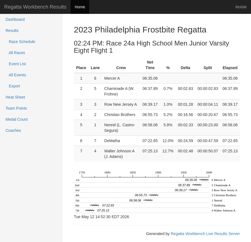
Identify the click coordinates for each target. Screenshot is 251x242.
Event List (16, 64)
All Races (15, 53)
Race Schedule (20, 41)
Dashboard (15, 19)
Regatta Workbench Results (35, 7)
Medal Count (17, 119)
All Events (16, 75)
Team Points (16, 108)
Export (13, 86)
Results (12, 30)
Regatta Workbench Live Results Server (205, 233)
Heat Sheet (15, 97)
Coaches (13, 130)
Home (80, 7)
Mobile (241, 7)
